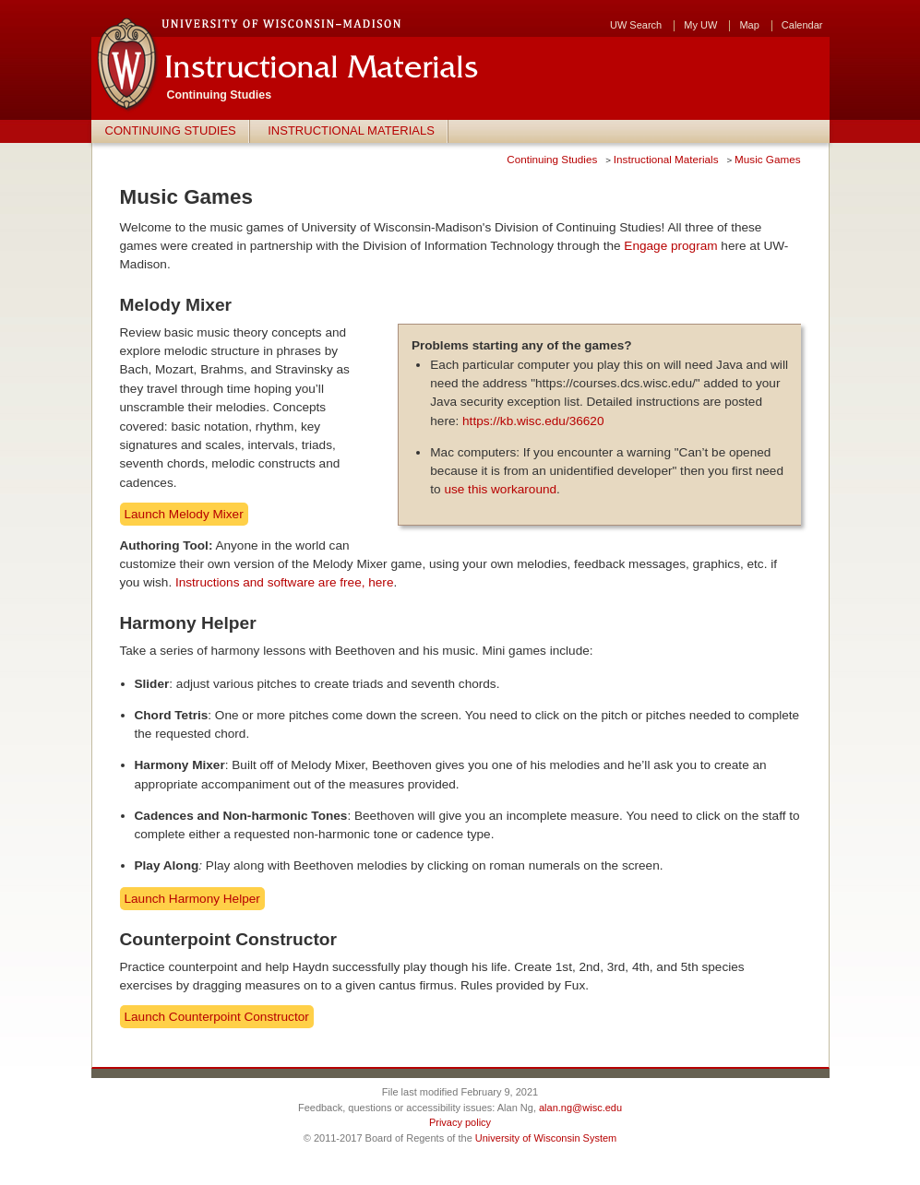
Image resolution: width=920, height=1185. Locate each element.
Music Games (767, 159)
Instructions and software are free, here (284, 582)
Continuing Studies (170, 130)
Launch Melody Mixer (184, 514)
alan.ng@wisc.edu (580, 1107)
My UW (700, 25)
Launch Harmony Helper (192, 899)
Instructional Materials (351, 130)
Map (749, 25)
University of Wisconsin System (545, 1138)
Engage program (670, 246)
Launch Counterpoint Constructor (217, 1017)
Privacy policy (460, 1122)
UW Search (636, 25)
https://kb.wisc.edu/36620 (532, 421)
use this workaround (500, 489)
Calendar (802, 25)
